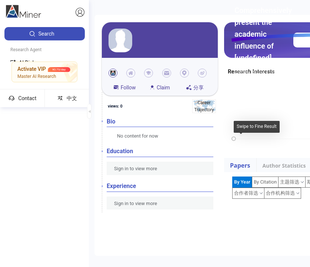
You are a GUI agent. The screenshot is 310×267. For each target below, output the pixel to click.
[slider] (233, 138)
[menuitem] (44, 33)
